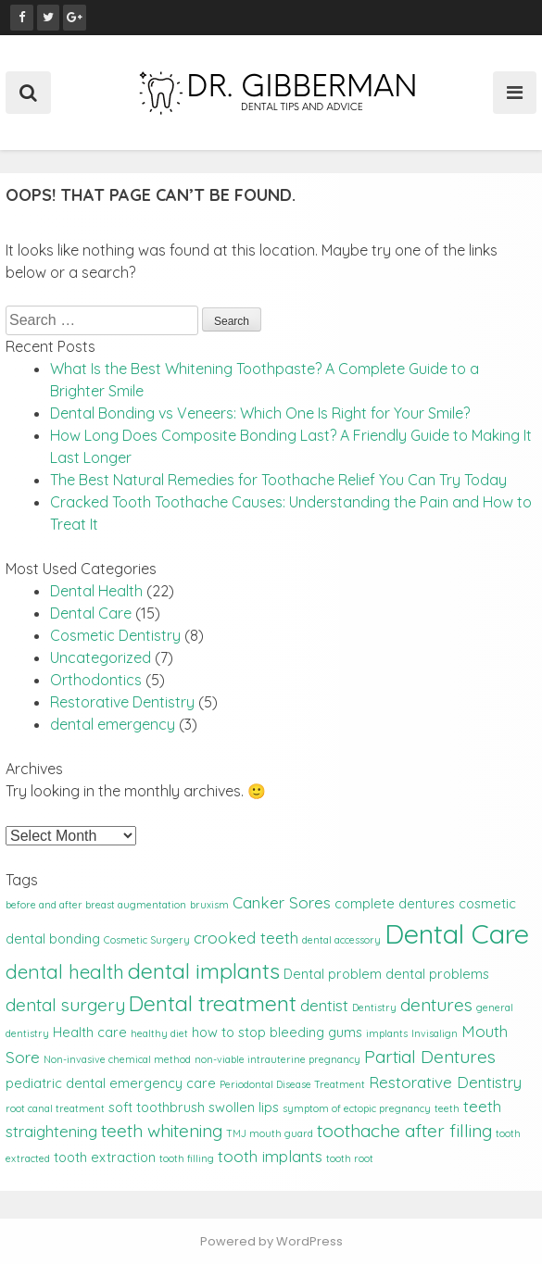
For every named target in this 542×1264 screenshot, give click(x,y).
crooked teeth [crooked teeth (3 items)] (246, 937)
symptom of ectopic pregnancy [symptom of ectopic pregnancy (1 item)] (357, 1108)
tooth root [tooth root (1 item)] (349, 1158)
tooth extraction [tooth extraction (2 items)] (105, 1157)
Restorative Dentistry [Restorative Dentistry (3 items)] (445, 1082)
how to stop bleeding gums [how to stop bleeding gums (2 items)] (277, 1032)
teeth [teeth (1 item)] (447, 1108)
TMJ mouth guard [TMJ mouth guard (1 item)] (269, 1133)
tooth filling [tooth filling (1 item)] (186, 1158)
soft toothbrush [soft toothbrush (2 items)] (156, 1107)
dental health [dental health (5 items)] (65, 971)
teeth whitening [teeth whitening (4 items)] (161, 1131)
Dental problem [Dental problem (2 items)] (333, 974)
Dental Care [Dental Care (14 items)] (456, 933)
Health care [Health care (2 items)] (90, 1032)
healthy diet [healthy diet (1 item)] (159, 1033)
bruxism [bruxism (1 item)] (209, 904)
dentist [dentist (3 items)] (324, 1005)
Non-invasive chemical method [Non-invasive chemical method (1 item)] (117, 1059)
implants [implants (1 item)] (387, 1033)
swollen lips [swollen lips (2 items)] (243, 1107)
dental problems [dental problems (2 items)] (437, 974)
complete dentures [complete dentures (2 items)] (394, 903)
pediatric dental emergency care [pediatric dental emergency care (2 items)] (111, 1083)
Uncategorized (100, 657)
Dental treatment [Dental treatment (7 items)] (212, 1003)
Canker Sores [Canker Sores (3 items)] (282, 902)
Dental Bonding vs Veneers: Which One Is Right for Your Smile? (260, 413)
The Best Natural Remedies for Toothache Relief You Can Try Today (278, 479)
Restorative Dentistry (122, 702)
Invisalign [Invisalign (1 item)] (434, 1033)
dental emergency (112, 724)
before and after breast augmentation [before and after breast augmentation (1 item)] (96, 904)
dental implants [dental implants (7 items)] (204, 970)
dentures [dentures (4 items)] (436, 1005)
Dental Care (91, 613)
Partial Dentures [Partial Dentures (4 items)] (430, 1056)
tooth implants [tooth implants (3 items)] (270, 1156)
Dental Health (96, 591)
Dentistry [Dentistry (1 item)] (374, 1007)
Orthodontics (96, 679)
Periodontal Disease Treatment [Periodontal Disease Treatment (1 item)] (292, 1084)
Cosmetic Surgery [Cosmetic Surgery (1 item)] (147, 939)
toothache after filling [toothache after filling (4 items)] (404, 1131)
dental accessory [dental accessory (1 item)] (341, 939)
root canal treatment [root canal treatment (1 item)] (55, 1108)
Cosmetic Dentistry (115, 635)
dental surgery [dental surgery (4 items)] (65, 1005)
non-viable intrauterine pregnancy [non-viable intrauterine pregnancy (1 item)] (277, 1059)
